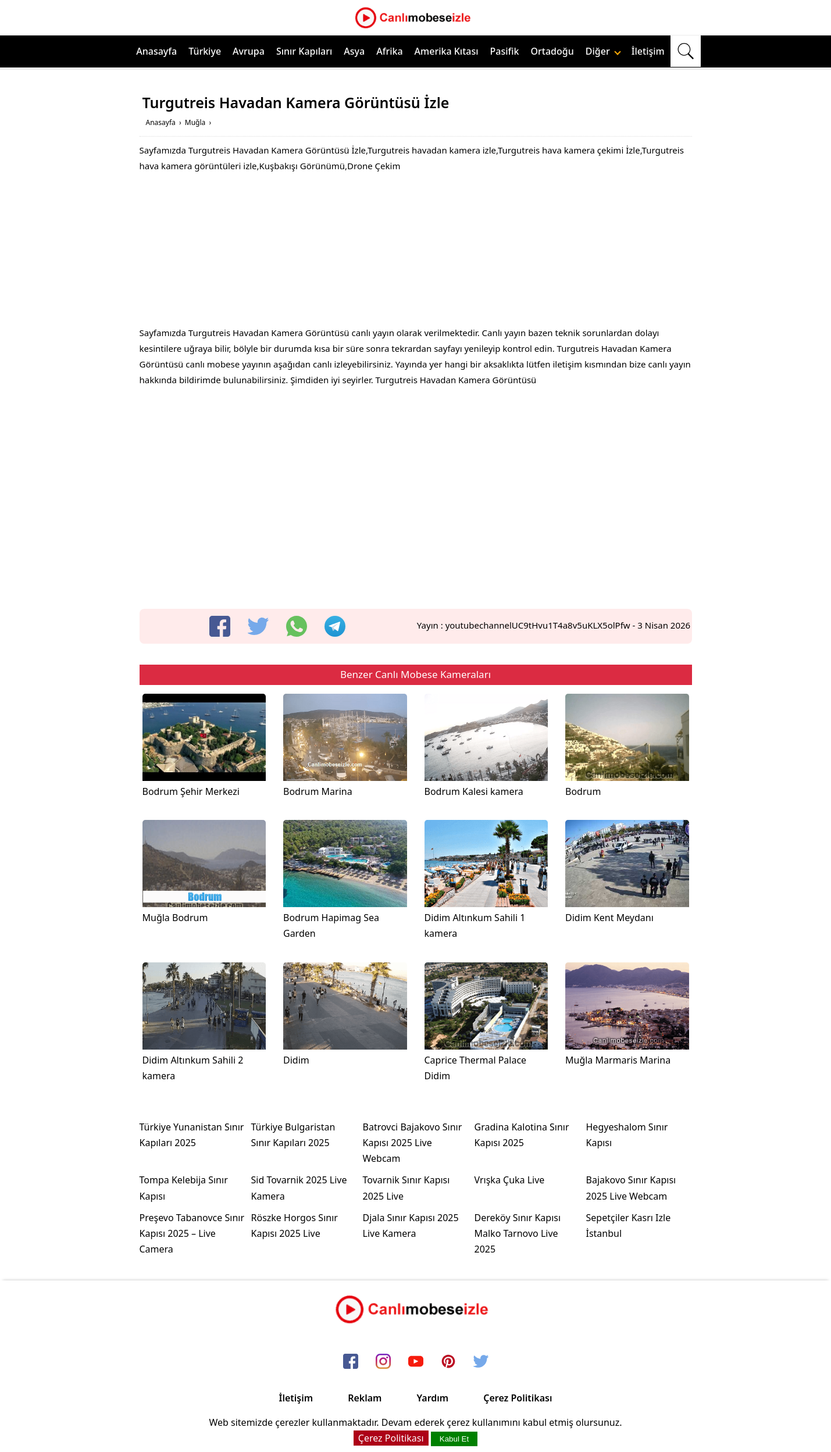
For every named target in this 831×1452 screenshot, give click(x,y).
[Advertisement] (416, 252)
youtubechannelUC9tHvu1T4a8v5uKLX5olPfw (537, 625)
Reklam (364, 1398)
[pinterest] (448, 1362)
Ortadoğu (552, 51)
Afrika (389, 51)
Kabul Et (454, 1439)
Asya (354, 51)
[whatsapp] (296, 626)
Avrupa (249, 51)
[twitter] (258, 626)
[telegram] (334, 626)
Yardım (432, 1398)
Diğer (603, 51)
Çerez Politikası (517, 1398)
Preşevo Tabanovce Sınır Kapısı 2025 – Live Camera (192, 1233)
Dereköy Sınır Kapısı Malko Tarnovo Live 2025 (518, 1233)
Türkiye (204, 51)
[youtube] (415, 1362)
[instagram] (383, 1362)
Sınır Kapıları (304, 51)
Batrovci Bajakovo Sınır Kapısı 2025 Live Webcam (412, 1143)
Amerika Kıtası (447, 51)
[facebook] (219, 626)
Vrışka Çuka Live (510, 1179)
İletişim (648, 51)
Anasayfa (156, 51)
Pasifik (504, 51)
